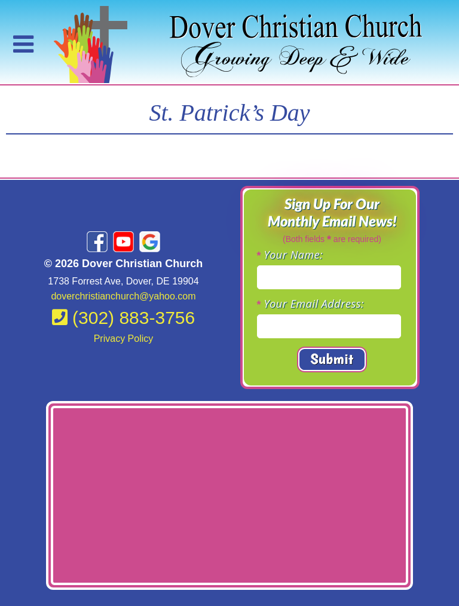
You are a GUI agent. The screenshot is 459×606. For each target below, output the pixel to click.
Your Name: (293, 254)
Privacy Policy (124, 338)
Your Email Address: (314, 303)
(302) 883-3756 (123, 318)
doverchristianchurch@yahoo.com (123, 296)
